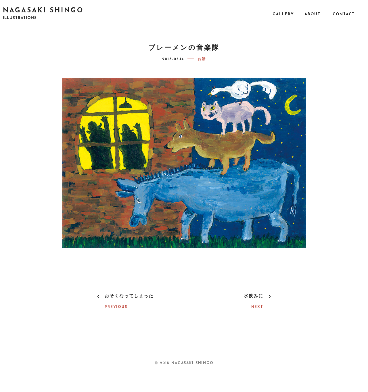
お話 (202, 59)
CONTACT (344, 14)
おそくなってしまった (129, 296)
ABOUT (312, 14)
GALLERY (283, 14)
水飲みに (253, 296)
